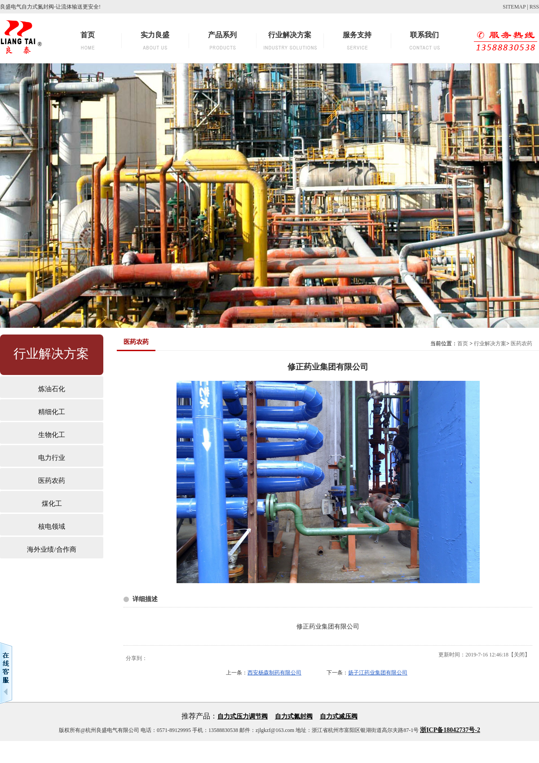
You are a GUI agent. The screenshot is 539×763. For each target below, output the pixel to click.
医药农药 (521, 343)
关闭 (519, 654)
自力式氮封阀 (294, 716)
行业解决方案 (490, 343)
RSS (534, 7)
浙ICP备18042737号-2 (450, 730)
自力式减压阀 (339, 716)
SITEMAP (514, 7)
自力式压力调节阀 (242, 716)
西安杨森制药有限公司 (274, 672)
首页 (462, 343)
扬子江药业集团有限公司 (377, 672)
